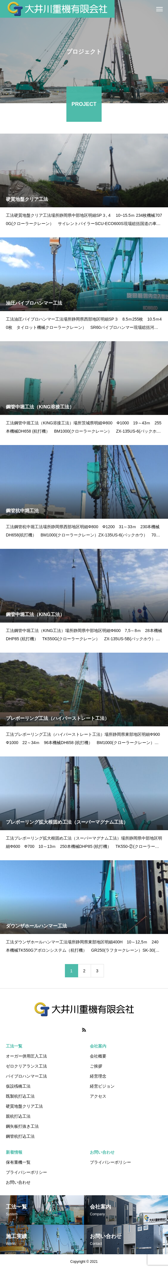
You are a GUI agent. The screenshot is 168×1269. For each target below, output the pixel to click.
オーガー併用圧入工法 (26, 1056)
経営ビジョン (102, 1086)
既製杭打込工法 (20, 1096)
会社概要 (98, 1056)
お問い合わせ (18, 1182)
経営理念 (98, 1076)
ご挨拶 (96, 1066)
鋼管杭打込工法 (20, 1136)
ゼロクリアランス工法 (26, 1066)
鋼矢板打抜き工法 (22, 1126)
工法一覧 (14, 1046)
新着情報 (14, 1152)
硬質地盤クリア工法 (24, 1106)
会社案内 (98, 1046)
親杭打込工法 (18, 1116)
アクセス (98, 1096)
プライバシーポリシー (26, 1172)
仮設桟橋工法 (18, 1086)
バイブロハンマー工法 (26, 1076)
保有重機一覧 (18, 1162)
